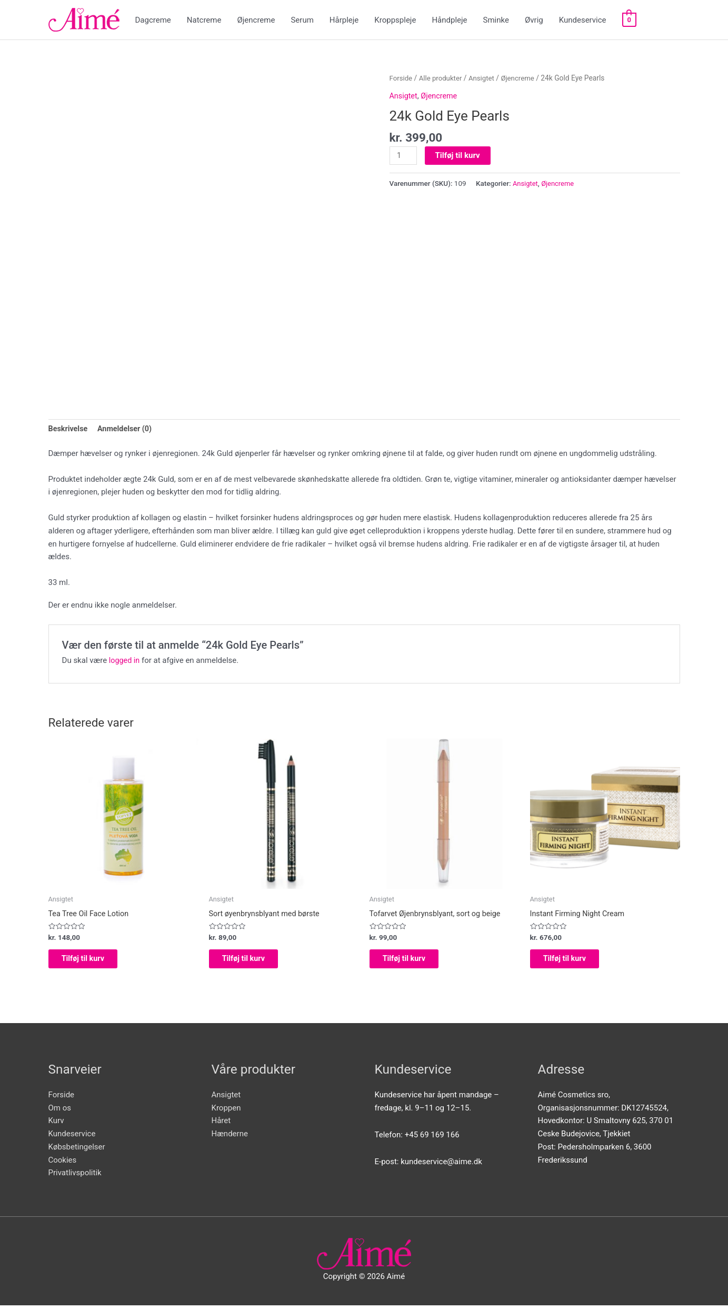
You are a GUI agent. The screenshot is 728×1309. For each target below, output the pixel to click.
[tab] (68, 429)
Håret (221, 1124)
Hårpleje (344, 20)
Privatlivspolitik (75, 1177)
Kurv (56, 1124)
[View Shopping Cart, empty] (629, 20)
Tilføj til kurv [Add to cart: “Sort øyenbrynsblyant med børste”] (252, 961)
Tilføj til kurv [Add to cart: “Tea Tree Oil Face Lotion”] (91, 961)
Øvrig (534, 20)
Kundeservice (582, 20)
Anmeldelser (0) (127, 429)
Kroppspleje (395, 20)
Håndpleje (449, 20)
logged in (125, 661)
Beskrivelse (68, 429)
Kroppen (226, 1111)
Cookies (62, 1163)
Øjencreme (256, 20)
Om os (60, 1111)
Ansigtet (485, 78)
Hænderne (230, 1137)
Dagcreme (153, 20)
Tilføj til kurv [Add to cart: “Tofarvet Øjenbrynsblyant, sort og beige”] (413, 961)
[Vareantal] (404, 155)
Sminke (496, 20)
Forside (402, 78)
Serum (302, 20)
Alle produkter (442, 78)
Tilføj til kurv (458, 155)
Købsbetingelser (76, 1150)
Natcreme (204, 20)
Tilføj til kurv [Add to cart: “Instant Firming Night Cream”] (573, 961)
